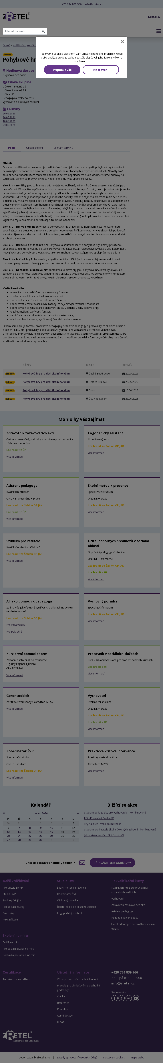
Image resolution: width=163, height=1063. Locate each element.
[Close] (122, 42)
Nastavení (100, 70)
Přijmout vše (62, 70)
